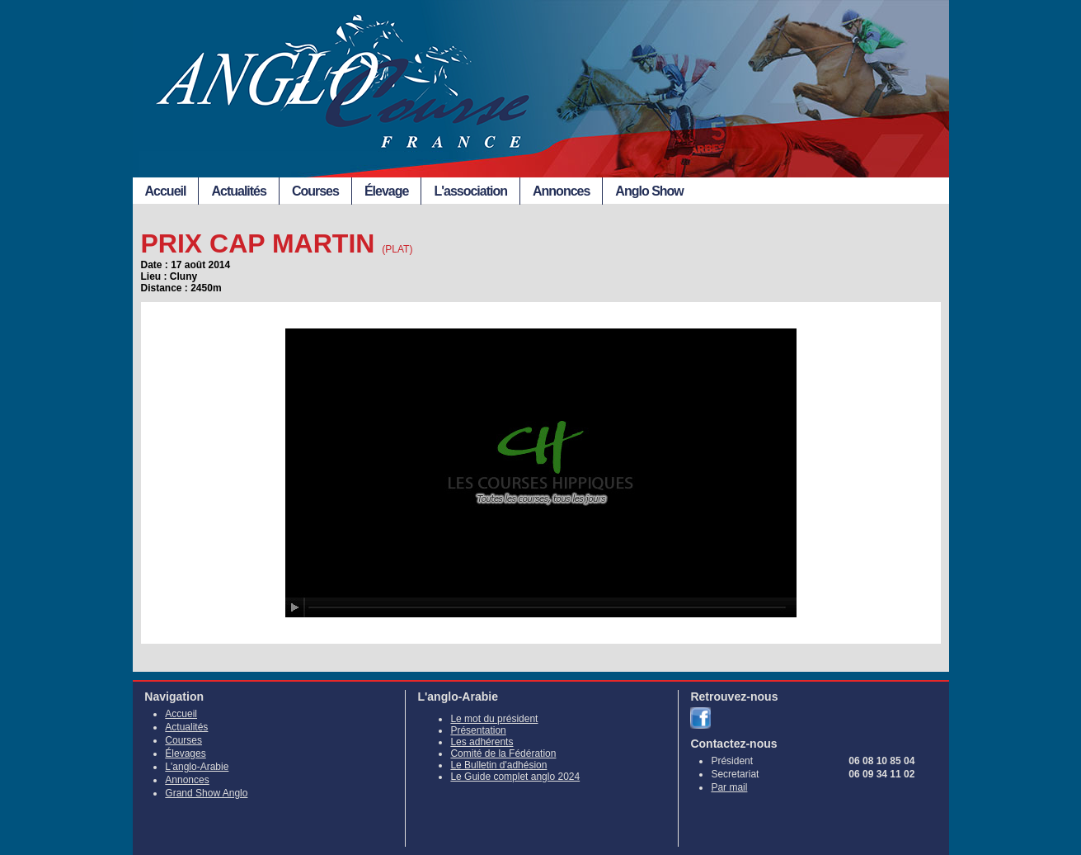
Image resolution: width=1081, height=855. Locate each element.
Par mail (729, 787)
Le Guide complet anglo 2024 (515, 776)
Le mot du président (494, 719)
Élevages (185, 753)
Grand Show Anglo (206, 793)
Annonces (561, 191)
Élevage (386, 191)
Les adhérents (481, 742)
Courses (315, 191)
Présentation (477, 730)
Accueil (165, 191)
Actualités (238, 191)
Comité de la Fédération (503, 753)
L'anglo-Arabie (196, 766)
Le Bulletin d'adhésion (498, 765)
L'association (470, 191)
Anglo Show (649, 191)
